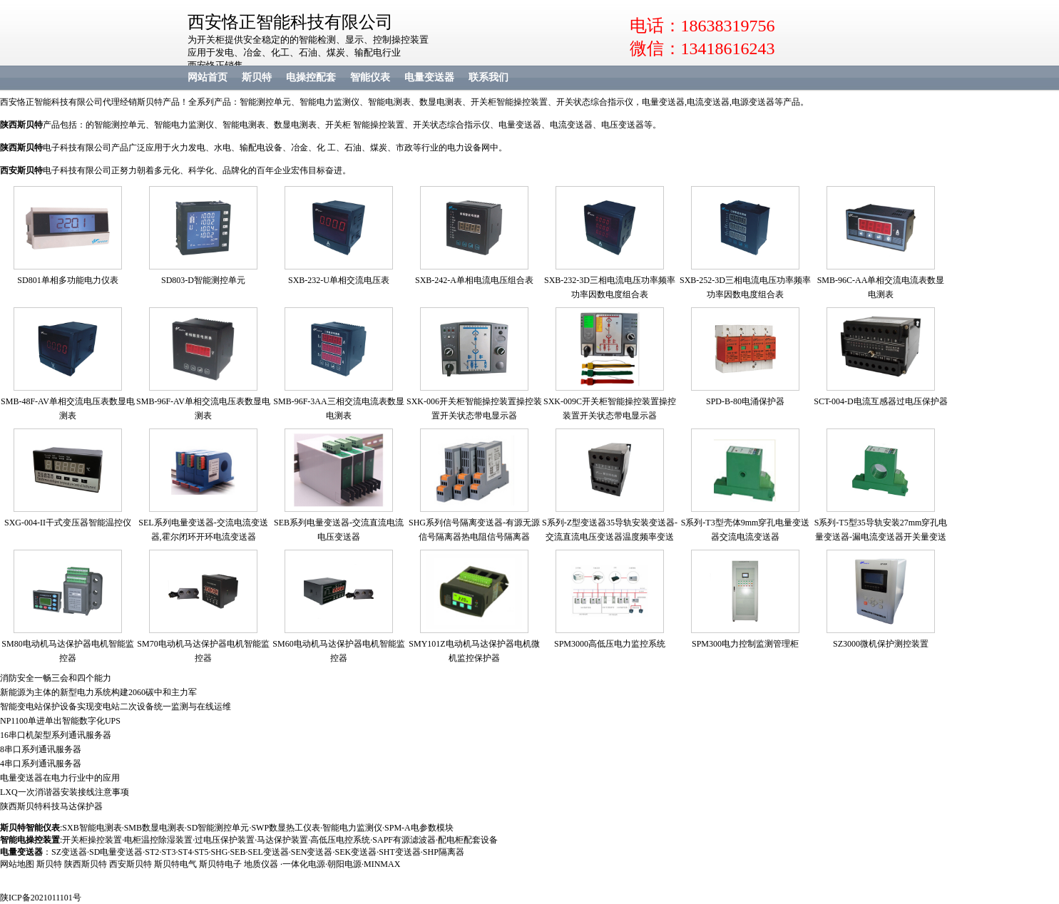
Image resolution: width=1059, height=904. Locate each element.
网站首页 (207, 77)
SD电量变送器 (116, 852)
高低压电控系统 (340, 840)
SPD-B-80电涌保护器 (745, 401)
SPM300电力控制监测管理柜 (745, 644)
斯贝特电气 (175, 864)
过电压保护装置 (225, 840)
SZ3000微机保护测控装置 (880, 644)
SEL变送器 (267, 852)
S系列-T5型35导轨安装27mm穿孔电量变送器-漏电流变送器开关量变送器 (881, 537)
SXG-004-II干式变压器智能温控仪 (67, 523)
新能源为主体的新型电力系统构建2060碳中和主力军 (98, 692)
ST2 (152, 852)
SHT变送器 (400, 852)
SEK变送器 (355, 852)
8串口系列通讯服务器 (40, 749)
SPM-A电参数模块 (419, 828)
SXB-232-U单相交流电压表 (338, 280)
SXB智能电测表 (91, 828)
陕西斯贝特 (85, 864)
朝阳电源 (344, 864)
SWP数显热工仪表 (285, 828)
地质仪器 (261, 864)
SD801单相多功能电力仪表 (67, 280)
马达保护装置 (282, 840)
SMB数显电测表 (154, 828)
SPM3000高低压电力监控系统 (609, 644)
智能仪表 (370, 77)
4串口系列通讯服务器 (40, 764)
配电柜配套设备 (468, 840)
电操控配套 (311, 77)
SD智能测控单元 (218, 828)
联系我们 (488, 77)
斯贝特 (257, 77)
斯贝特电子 (220, 864)
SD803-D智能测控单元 (203, 280)
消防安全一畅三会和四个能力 (55, 678)
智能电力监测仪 (352, 828)
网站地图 (17, 864)
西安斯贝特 (21, 170)
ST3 (168, 852)
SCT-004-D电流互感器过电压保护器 (881, 401)
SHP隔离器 (443, 852)
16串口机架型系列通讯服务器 (55, 735)
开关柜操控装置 (92, 840)
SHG (218, 852)
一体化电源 (303, 864)
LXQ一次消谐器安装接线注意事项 (64, 792)
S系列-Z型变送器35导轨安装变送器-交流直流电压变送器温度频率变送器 (609, 537)
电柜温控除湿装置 (158, 840)
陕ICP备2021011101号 (40, 898)
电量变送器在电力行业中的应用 (60, 778)
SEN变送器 (312, 852)
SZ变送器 (69, 852)
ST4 (185, 852)
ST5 (201, 852)
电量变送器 (429, 77)
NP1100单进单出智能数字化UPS (60, 721)
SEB (237, 852)
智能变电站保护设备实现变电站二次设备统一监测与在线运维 (115, 707)
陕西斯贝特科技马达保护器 (51, 806)
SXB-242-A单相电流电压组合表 (474, 280)
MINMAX (382, 864)
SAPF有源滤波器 (404, 840)
